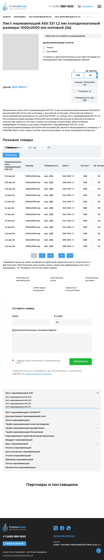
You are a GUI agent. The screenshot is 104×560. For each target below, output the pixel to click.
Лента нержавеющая (17, 420)
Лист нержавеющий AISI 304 (18, 397)
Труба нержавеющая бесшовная (24, 432)
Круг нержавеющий (16, 443)
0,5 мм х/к (10, 176)
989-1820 (61, 6)
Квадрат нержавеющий (19, 439)
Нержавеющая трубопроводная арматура (29, 436)
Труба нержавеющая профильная (24, 428)
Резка (50, 47)
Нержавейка (20, 17)
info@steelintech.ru (64, 536)
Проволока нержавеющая (20, 467)
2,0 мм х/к (10, 233)
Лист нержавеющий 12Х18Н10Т (23, 412)
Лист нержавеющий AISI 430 (18, 400)
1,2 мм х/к (9, 208)
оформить (80, 361)
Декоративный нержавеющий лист (25, 416)
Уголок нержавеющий (18, 455)
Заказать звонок (14, 544)
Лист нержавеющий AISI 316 (18, 404)
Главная (7, 17)
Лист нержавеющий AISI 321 (68, 17)
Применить (11, 155)
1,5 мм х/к (9, 214)
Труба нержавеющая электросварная (27, 424)
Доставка (52, 51)
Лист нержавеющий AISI (40, 17)
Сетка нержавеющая (17, 463)
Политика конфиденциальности (18, 555)
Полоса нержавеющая (18, 447)
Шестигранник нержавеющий (22, 451)
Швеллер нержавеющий (19, 459)
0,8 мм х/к (10, 182)
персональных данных (38, 374)
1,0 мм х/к (9, 195)
